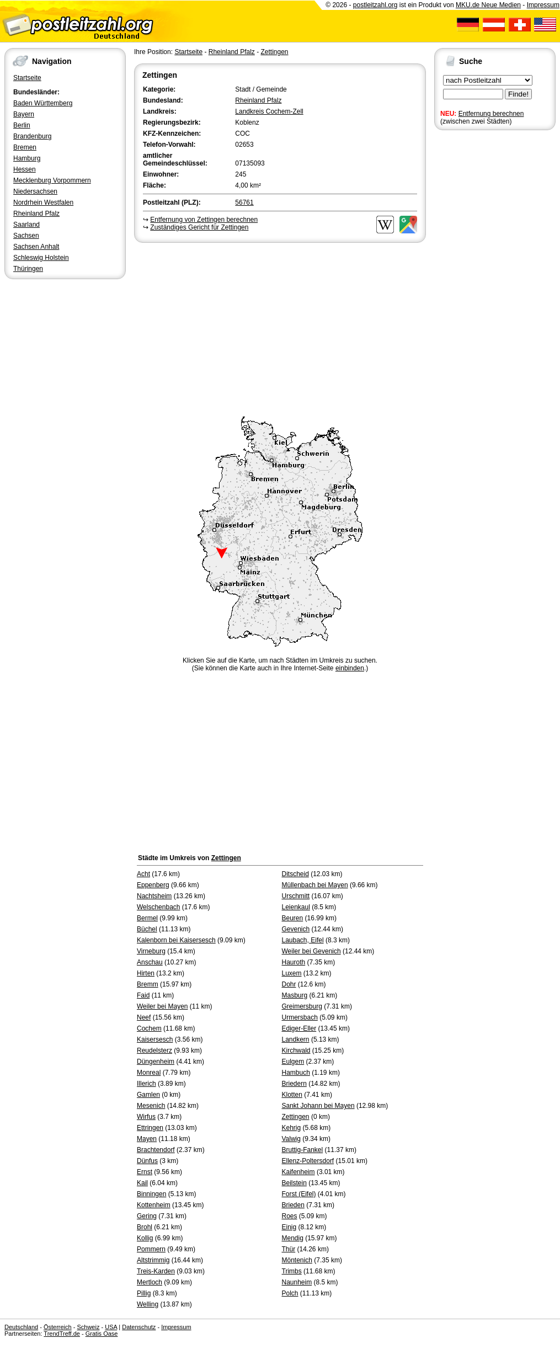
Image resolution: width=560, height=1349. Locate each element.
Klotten (292, 1095)
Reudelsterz (154, 1050)
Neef (144, 1017)
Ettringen (150, 1128)
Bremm (147, 984)
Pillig (144, 1293)
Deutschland (21, 1327)
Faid (143, 995)
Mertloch (149, 1282)
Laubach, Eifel (303, 940)
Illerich (146, 1083)
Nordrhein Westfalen (43, 202)
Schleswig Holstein (41, 258)
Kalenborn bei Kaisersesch (176, 940)
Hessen (24, 169)
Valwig (291, 1139)
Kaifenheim (298, 1172)
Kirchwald (296, 1050)
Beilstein (294, 1183)
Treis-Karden (156, 1271)
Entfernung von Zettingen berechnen (204, 219)
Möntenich (297, 1260)
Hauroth (294, 962)
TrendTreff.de (62, 1333)
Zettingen (274, 52)
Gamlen (148, 1095)
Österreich (58, 1327)
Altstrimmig (153, 1260)
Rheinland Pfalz (36, 213)
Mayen (147, 1139)
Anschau (150, 962)
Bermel (147, 918)
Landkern (296, 1039)
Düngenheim (155, 1061)
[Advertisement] (280, 327)
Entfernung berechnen (491, 114)
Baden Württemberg (42, 103)
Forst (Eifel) (299, 1194)
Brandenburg (32, 136)
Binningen (151, 1194)
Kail (142, 1183)
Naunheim (297, 1282)
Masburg (295, 995)
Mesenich (151, 1106)
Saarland (26, 224)
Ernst (144, 1172)
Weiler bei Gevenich (311, 951)
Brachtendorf (156, 1150)
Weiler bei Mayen (162, 1006)
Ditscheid (295, 874)
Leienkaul (296, 907)
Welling (147, 1304)
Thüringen (28, 269)
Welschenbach (158, 907)
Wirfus (146, 1117)
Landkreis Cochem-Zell (269, 111)
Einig (289, 1227)
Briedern (294, 1083)
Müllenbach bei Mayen (315, 885)
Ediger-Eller (299, 1028)
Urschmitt (296, 896)
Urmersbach (300, 1017)
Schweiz (88, 1327)
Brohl (144, 1227)
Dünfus (147, 1161)
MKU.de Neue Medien (488, 5)
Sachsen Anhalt (36, 246)
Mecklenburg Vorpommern (52, 180)
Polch (290, 1293)
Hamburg (26, 158)
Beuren (292, 918)
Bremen (24, 147)
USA (111, 1327)
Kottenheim (153, 1205)
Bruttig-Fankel (302, 1150)
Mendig (292, 1238)
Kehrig (291, 1128)
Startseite (27, 78)
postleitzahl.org (375, 5)
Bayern (23, 114)
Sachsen (26, 235)
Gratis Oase (102, 1333)
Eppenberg (153, 885)
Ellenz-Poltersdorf (308, 1161)
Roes (289, 1216)
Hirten (145, 973)
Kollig (145, 1238)
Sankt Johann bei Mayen (318, 1106)
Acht (143, 874)
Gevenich (296, 929)
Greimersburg (302, 1006)
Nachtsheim (154, 896)
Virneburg (151, 951)
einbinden (349, 668)
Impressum (543, 5)
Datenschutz (139, 1327)
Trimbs (292, 1271)
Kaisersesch (155, 1039)
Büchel (147, 929)
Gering (147, 1216)
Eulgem (293, 1061)
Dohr (289, 984)
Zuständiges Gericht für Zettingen (199, 227)
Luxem (292, 973)
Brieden (293, 1205)
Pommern (151, 1249)
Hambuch (296, 1072)
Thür (289, 1249)
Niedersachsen (35, 191)
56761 (244, 202)
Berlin (21, 125)
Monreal (149, 1072)
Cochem (149, 1028)
